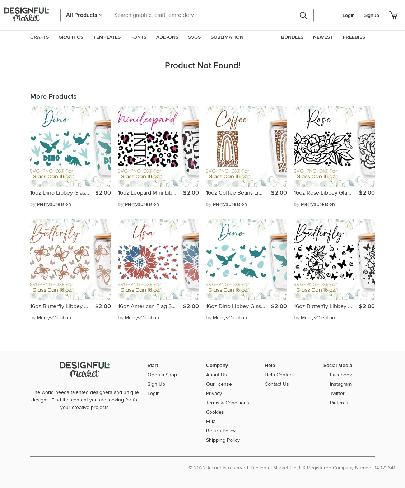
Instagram (341, 384)
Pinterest (340, 403)
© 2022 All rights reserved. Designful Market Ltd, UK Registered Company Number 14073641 (291, 468)
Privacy (214, 393)
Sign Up (156, 384)
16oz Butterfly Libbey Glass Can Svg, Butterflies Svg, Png (62, 306)
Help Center (278, 375)
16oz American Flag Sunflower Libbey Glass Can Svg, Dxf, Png (150, 306)
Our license (219, 384)
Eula (210, 421)
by (50, 204)
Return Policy (221, 431)
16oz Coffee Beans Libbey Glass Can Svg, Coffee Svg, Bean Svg (238, 192)
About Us (216, 375)
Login (349, 15)
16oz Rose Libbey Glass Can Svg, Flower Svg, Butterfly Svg (326, 192)
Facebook (341, 375)
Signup (371, 15)
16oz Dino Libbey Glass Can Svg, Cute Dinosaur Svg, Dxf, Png (62, 192)
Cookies (215, 412)
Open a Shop (162, 375)
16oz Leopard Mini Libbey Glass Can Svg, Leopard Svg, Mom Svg (150, 192)
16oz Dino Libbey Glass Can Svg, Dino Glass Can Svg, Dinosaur (238, 306)
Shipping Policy (223, 440)
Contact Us (277, 384)
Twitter (337, 393)
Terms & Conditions (227, 403)
